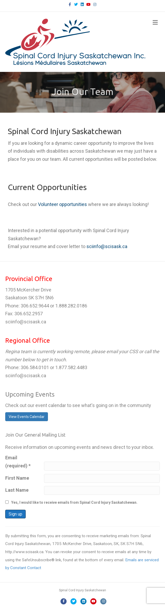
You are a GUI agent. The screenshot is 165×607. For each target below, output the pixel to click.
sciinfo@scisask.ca (106, 246)
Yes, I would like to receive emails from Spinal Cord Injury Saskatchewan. (74, 502)
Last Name (17, 490)
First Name (17, 478)
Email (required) (18, 461)
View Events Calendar (27, 417)
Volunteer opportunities (62, 204)
